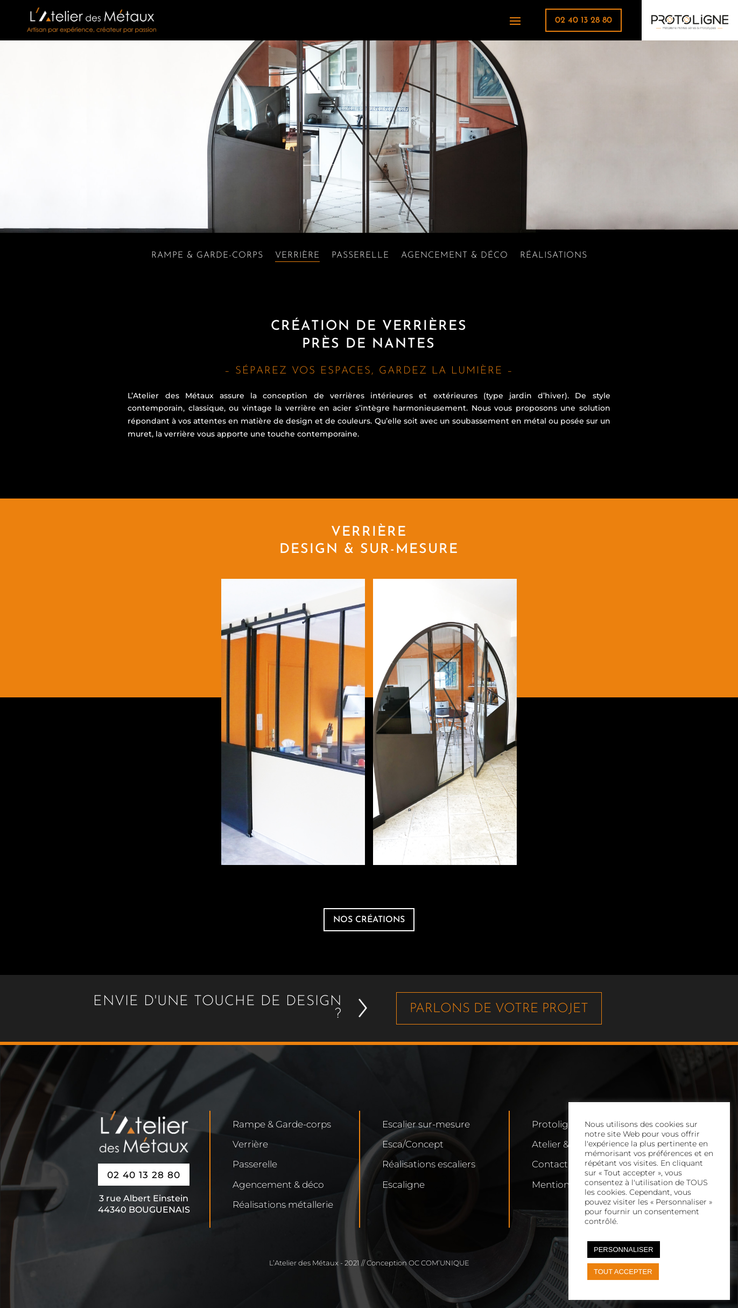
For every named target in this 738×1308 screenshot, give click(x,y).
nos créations (369, 920)
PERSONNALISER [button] (623, 1249)
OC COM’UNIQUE (439, 1262)
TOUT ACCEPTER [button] (623, 1272)
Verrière (297, 256)
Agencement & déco (454, 256)
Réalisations (553, 256)
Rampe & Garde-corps (207, 256)
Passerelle (360, 256)
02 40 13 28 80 (583, 20)
